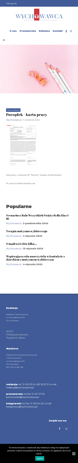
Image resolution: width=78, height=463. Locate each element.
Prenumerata (28, 31)
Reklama (44, 31)
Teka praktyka (13, 110)
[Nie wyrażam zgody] (74, 454)
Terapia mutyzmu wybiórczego (26, 231)
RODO (9, 331)
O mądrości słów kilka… (21, 244)
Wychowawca (13, 120)
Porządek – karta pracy (26, 114)
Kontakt (58, 31)
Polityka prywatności (17, 334)
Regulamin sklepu (15, 337)
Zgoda (40, 458)
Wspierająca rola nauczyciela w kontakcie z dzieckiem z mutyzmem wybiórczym (35, 257)
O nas (13, 31)
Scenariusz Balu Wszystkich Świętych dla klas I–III (38, 217)
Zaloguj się (11, 3)
